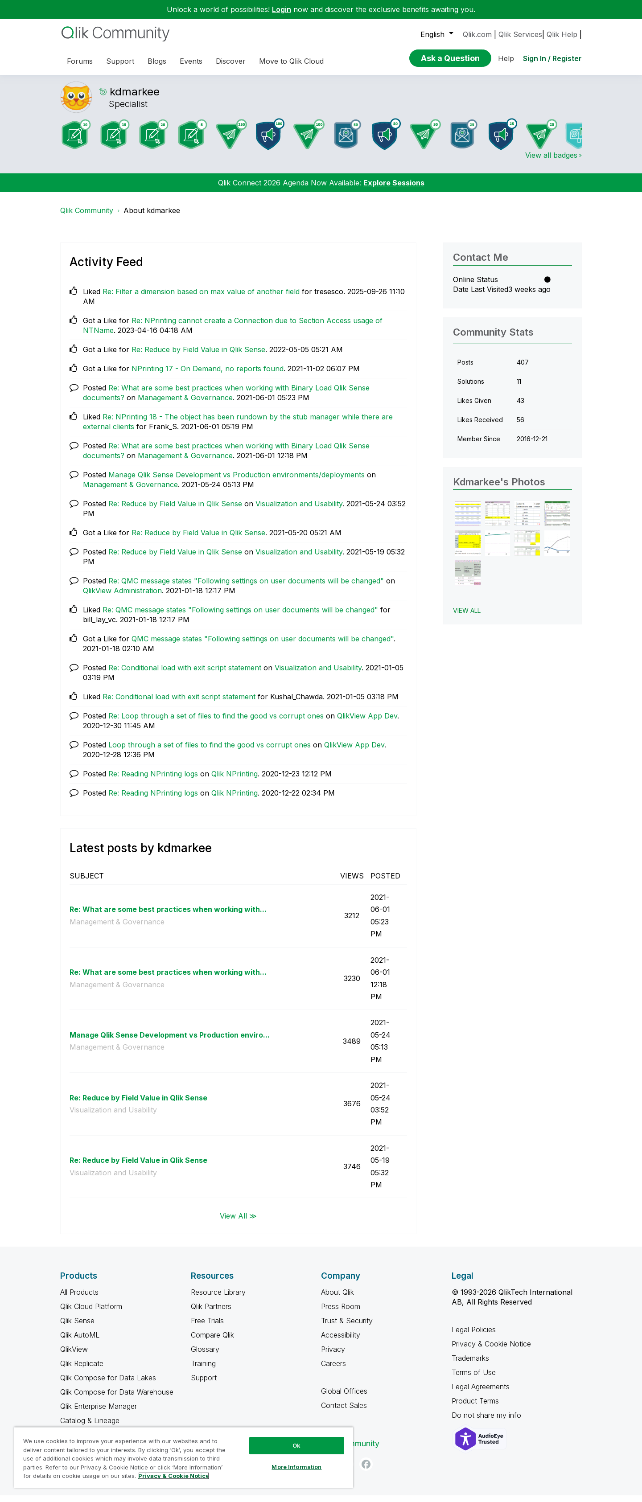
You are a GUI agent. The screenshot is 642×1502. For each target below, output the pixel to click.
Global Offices (344, 1397)
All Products (79, 1298)
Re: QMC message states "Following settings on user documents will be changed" (246, 587)
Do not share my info (487, 1421)
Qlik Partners (211, 1313)
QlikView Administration (122, 597)
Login (281, 9)
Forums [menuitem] (80, 61)
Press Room (340, 1313)
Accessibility (340, 1341)
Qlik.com (477, 34)
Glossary (205, 1355)
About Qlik (337, 1298)
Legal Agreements (481, 1393)
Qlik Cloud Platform (91, 1313)
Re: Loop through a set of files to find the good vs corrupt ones (216, 722)
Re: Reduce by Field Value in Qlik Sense (198, 356)
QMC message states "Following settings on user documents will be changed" (263, 645)
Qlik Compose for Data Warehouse (116, 1398)
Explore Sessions (393, 189)
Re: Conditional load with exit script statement (184, 674)
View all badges (551, 161)
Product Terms (475, 1407)
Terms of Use (474, 1379)
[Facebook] (366, 1470)
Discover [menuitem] (231, 61)
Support (204, 1384)
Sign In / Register (552, 58)
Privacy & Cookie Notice (491, 1350)
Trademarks (470, 1364)
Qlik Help (562, 34)
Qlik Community (86, 217)
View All (467, 617)
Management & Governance (185, 404)
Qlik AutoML (79, 1341)
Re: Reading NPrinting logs (153, 780)
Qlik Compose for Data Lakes (108, 1384)
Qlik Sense (77, 1327)
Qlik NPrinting (234, 780)
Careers (333, 1370)
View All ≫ (238, 1222)
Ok (296, 1445)
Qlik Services (520, 34)
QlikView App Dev (367, 722)
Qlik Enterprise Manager (98, 1412)
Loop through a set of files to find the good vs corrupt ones (209, 751)
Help (506, 58)
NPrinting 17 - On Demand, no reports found (208, 375)
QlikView (74, 1355)
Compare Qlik (212, 1341)
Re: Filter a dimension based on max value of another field (201, 298)
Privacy (333, 1355)
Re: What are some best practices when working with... (168, 915)
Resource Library (218, 1298)
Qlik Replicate (81, 1370)
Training (203, 1370)
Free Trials (207, 1327)
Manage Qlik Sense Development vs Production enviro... (170, 1041)
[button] (468, 520)
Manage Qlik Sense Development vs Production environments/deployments (236, 481)
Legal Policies (474, 1336)
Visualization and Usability (298, 510)
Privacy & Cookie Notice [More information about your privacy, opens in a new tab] (173, 1475)
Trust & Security (347, 1327)
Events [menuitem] (191, 61)
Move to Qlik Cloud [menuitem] (291, 61)
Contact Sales (344, 1412)
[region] (183, 1457)
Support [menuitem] (120, 61)
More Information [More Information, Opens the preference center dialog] (296, 1466)
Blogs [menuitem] (157, 61)
